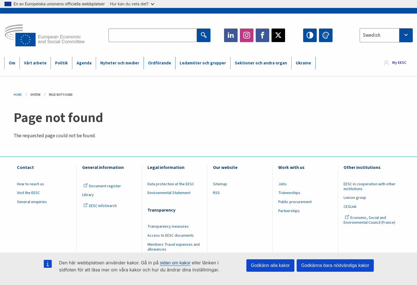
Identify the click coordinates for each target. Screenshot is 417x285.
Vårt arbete (35, 63)
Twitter (278, 35)
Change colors (326, 35)
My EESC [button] (399, 63)
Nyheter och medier (119, 63)
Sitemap (220, 184)
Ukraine (303, 63)
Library (88, 195)
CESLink (350, 207)
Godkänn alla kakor (270, 265)
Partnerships (289, 211)
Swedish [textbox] (371, 35)
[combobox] (386, 35)
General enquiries (32, 202)
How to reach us (30, 184)
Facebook (262, 35)
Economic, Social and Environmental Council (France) (370, 220)
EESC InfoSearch (100, 206)
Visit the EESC (28, 193)
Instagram (246, 35)
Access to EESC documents (170, 235)
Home (18, 95)
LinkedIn (231, 35)
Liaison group (355, 198)
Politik (61, 63)
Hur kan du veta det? (132, 3)
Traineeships (289, 193)
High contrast (310, 35)
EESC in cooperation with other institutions (370, 186)
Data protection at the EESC (170, 184)
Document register (102, 186)
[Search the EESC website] (152, 35)
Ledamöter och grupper (203, 63)
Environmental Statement (168, 193)
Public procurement (295, 202)
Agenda (84, 63)
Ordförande (159, 63)
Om (12, 63)
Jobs (282, 184)
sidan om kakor (175, 262)
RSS (216, 193)
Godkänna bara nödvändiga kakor (335, 265)
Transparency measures (168, 226)
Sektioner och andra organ (261, 63)
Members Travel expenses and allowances (173, 247)
